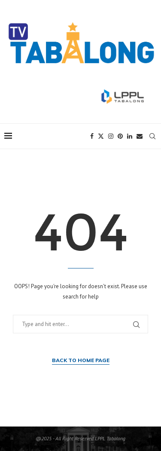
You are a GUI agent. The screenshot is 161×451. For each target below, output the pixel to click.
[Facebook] (92, 136)
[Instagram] (110, 136)
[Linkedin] (129, 136)
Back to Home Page (80, 360)
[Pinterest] (120, 136)
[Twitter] (101, 136)
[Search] (152, 136)
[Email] (140, 136)
